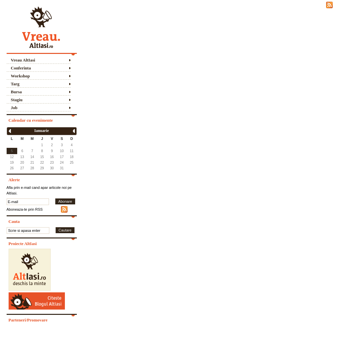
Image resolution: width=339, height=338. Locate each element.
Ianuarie (41, 130)
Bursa (16, 91)
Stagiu (17, 99)
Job (14, 107)
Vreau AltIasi (23, 60)
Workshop (20, 75)
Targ (15, 83)
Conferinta (21, 67)
